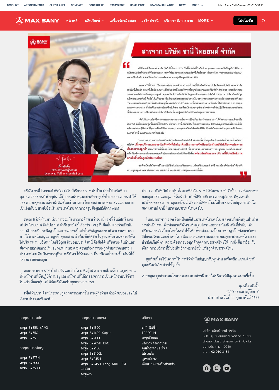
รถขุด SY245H (91, 359)
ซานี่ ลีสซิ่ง (149, 327)
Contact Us (96, 5)
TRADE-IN (149, 333)
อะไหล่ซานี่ (149, 20)
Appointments (34, 5)
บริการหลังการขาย (178, 20)
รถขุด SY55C (29, 333)
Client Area (57, 5)
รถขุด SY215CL (91, 353)
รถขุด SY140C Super (96, 333)
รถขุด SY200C (91, 338)
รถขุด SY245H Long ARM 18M (103, 364)
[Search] (263, 20)
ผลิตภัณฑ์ (95, 20)
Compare (77, 5)
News (182, 5)
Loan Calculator (162, 5)
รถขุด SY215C (90, 348)
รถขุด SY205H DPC (95, 343)
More (198, 5)
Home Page (137, 5)
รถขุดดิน (86, 374)
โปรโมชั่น (245, 20)
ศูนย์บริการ (149, 359)
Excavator (117, 5)
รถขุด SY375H (30, 358)
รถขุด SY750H (30, 368)
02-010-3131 (220, 352)
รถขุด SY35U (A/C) (34, 327)
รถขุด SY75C (28, 338)
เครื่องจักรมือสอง (123, 20)
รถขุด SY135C (90, 327)
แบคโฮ (85, 369)
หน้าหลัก (73, 20)
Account (13, 5)
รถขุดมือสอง (150, 338)
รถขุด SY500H (30, 363)
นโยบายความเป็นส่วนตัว (158, 364)
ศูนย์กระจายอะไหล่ (154, 348)
